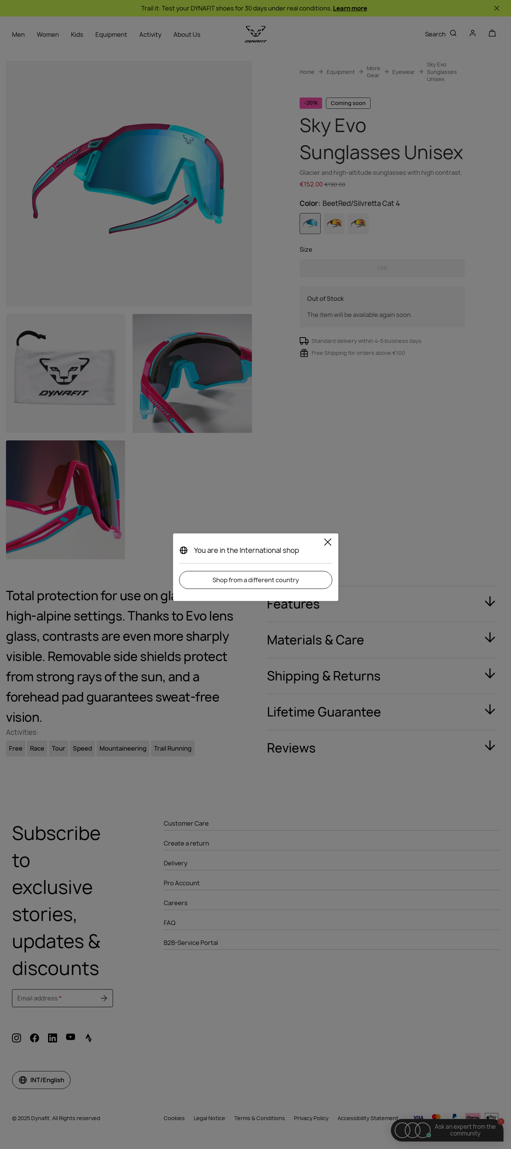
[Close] (328, 543)
